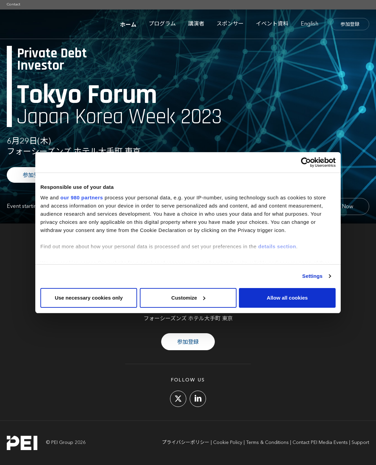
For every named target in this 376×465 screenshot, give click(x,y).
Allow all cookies (287, 298)
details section (277, 246)
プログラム (162, 24)
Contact (13, 4)
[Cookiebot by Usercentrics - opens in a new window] (306, 162)
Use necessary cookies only (89, 298)
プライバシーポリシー (185, 442)
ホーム (128, 24)
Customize (188, 298)
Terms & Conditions (267, 442)
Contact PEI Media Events (320, 442)
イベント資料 (272, 24)
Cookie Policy (227, 442)
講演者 (196, 24)
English (309, 24)
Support (360, 442)
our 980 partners (81, 197)
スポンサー (230, 24)
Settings (312, 276)
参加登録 (349, 24)
